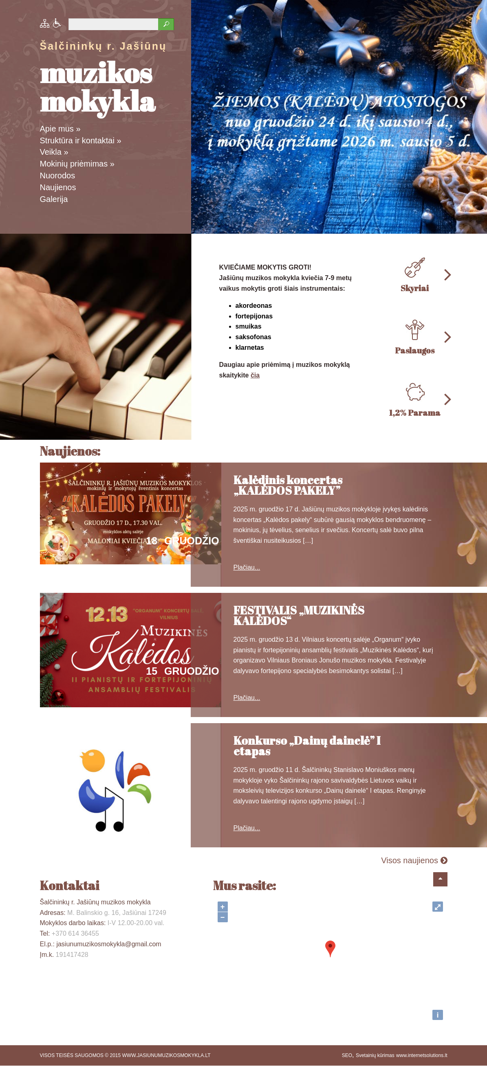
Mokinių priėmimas (77, 163)
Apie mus (60, 128)
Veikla (54, 151)
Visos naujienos (414, 860)
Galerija (54, 199)
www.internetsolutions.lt (421, 1055)
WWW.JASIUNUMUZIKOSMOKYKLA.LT (166, 1055)
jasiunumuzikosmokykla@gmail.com (108, 944)
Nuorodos (57, 175)
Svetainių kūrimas (375, 1055)
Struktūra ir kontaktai (80, 140)
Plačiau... (247, 567)
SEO (347, 1055)
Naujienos (58, 187)
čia (255, 375)
